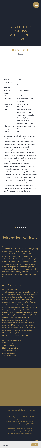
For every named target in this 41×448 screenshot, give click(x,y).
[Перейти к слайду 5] (23, 227)
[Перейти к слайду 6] (25, 227)
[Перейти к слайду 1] (15, 227)
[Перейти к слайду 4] (21, 227)
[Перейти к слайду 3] (19, 227)
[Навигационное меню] (36, 5)
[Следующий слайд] (39, 212)
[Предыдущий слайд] (2, 212)
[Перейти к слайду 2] (17, 227)
